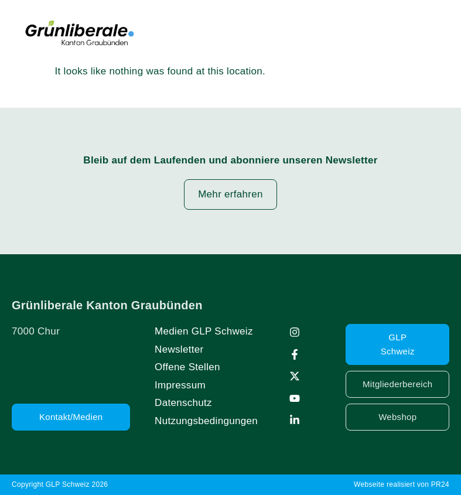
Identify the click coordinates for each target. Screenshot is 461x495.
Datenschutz (183, 402)
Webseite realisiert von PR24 (401, 484)
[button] (438, 31)
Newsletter (179, 349)
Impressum (180, 385)
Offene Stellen (187, 367)
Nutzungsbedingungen (206, 420)
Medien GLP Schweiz (204, 331)
